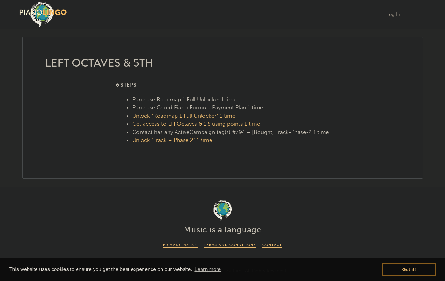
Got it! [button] (409, 269)
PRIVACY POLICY (180, 245)
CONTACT (272, 245)
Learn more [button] (207, 269)
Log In (393, 14)
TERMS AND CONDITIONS (230, 245)
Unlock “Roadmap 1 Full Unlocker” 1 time (183, 115)
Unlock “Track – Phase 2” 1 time (172, 140)
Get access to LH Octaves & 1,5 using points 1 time (196, 123)
